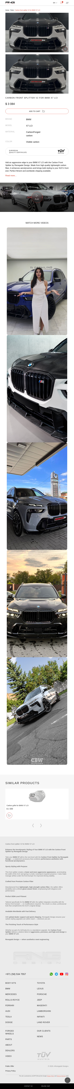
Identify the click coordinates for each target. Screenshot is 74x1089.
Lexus (40, 989)
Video (8, 1056)
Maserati (42, 1006)
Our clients (43, 1031)
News (40, 1037)
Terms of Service (61, 1076)
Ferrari (9, 1006)
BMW (7, 989)
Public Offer (9, 1066)
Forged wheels (9, 1032)
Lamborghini (44, 1011)
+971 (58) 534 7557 (15, 974)
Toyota (41, 983)
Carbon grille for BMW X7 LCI (18, 805)
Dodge (9, 1022)
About (8, 1045)
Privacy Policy (10, 1071)
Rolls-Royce (12, 1000)
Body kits (10, 983)
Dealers (10, 1051)
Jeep (39, 1000)
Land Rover (43, 1022)
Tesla (8, 1017)
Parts (8, 1039)
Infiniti (41, 1017)
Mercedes (11, 994)
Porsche (42, 994)
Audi (7, 1011)
